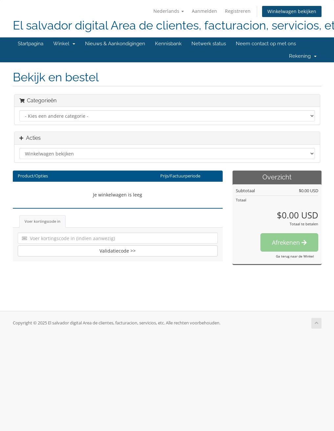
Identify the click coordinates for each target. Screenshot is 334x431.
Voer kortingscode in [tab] (42, 221)
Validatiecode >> (118, 251)
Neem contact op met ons (266, 44)
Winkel (64, 44)
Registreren (238, 11)
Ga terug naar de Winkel (295, 256)
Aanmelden (204, 11)
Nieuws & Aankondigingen (115, 44)
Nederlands (168, 11)
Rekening (303, 56)
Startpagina (30, 44)
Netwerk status (208, 44)
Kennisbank (168, 44)
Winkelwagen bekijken (291, 11)
